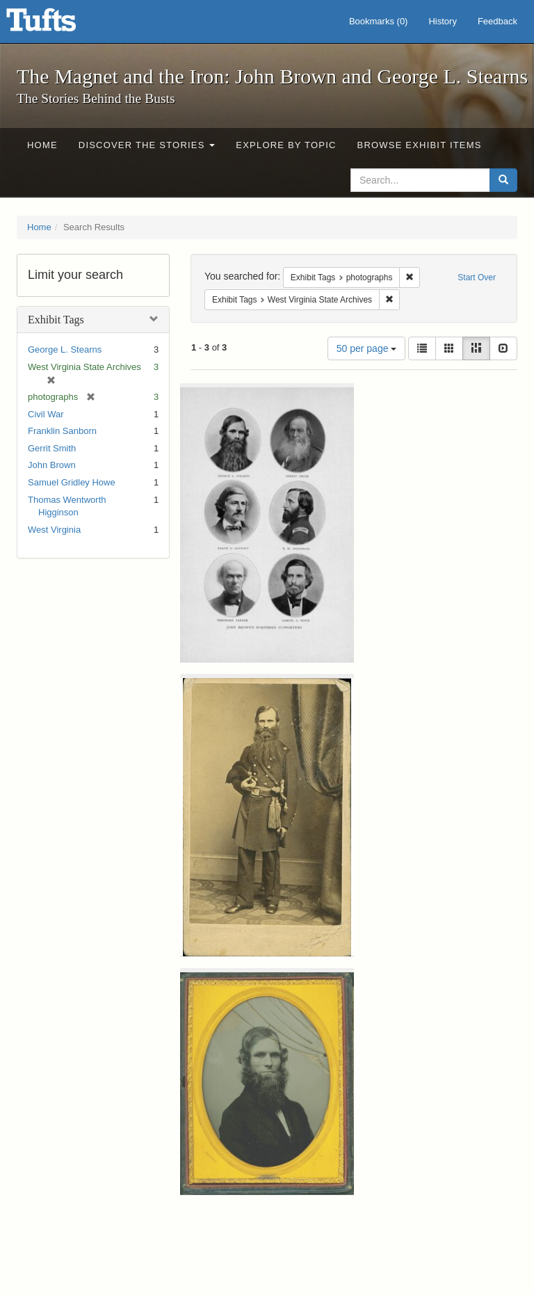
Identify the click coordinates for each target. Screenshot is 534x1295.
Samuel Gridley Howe (71, 482)
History (442, 21)
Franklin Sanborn (62, 431)
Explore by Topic (286, 145)
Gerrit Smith (52, 448)
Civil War (46, 414)
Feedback (497, 21)
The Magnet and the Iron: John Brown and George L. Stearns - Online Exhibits (58, 24)
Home (42, 145)
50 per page (367, 348)
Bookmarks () (378, 21)
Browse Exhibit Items (419, 145)
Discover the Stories (147, 145)
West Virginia (54, 529)
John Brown (52, 465)
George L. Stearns (65, 349)
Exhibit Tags (56, 319)
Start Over (477, 277)
